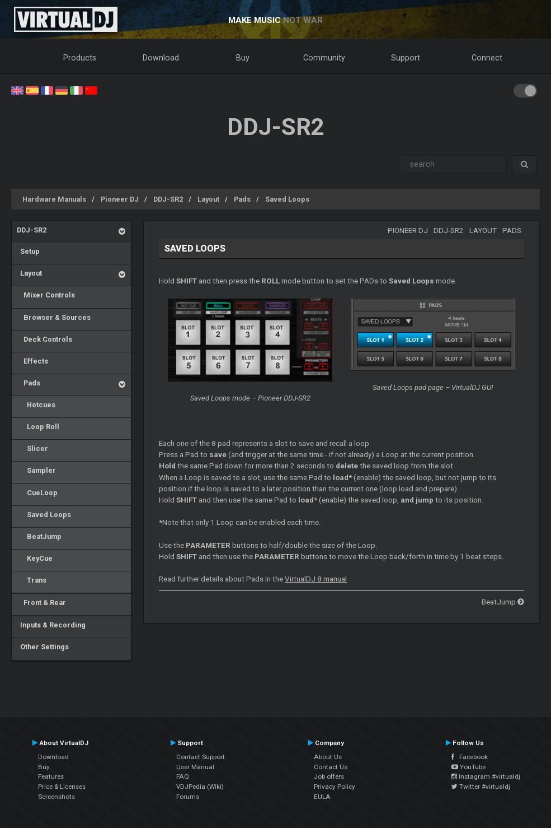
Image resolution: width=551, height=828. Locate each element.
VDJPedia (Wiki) (200, 786)
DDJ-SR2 (168, 199)
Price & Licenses (62, 786)
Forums (187, 797)
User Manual (195, 767)
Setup (28, 251)
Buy (242, 57)
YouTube (468, 767)
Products (79, 57)
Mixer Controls (46, 295)
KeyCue (35, 558)
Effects (32, 361)
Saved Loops (287, 199)
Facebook (469, 757)
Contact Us (330, 767)
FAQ (182, 776)
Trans (31, 580)
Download (161, 57)
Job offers (329, 776)
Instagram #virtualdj (485, 776)
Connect (487, 57)
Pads (242, 199)
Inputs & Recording (51, 625)
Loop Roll (38, 426)
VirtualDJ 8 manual (316, 579)
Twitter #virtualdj (480, 786)
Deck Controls (44, 339)
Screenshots (56, 797)
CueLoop (37, 493)
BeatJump (39, 536)
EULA (322, 797)
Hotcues (36, 405)
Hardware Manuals (54, 199)
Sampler (36, 470)
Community (324, 57)
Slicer (32, 448)
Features (51, 776)
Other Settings (43, 647)
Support (405, 57)
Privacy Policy (334, 786)
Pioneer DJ (120, 199)
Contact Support (200, 757)
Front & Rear (41, 602)
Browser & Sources (54, 317)
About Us (328, 757)
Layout (208, 199)
